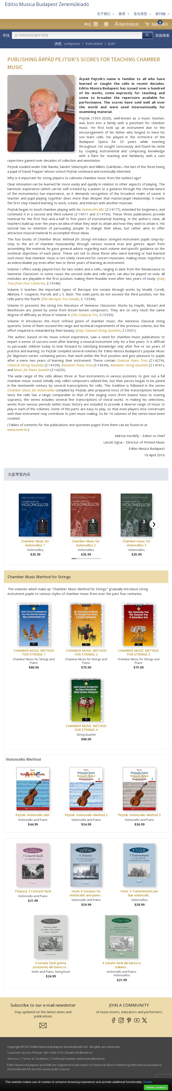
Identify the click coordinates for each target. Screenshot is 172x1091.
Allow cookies (156, 1087)
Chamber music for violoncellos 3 (136, 543)
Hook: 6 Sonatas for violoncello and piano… (86, 893)
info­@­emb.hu (83, 1053)
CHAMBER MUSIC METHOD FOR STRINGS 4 (86, 728)
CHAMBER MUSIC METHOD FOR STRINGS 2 (86, 652)
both (111, 43)
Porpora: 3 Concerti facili (33, 891)
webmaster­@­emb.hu (90, 1059)
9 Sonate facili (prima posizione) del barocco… (51, 965)
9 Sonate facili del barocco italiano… (121, 965)
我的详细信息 (126, 23)
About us (13, 1059)
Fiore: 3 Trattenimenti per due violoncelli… (139, 893)
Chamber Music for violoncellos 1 (35, 543)
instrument (94, 43)
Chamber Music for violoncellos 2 (86, 543)
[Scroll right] (153, 524)
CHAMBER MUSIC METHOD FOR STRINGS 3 (138, 652)
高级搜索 (162, 35)
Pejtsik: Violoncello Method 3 (139, 815)
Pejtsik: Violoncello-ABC (32, 815)
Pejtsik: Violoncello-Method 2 (86, 815)
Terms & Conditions (35, 1059)
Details (147, 1082)
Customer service (19, 1053)
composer (72, 43)
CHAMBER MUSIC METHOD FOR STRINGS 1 (33, 652)
